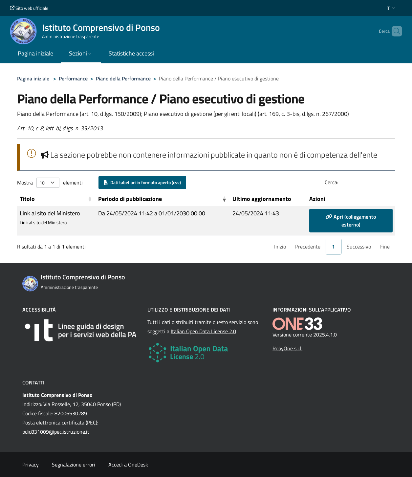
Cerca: (331, 182)
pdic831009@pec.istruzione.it (55, 432)
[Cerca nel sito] (394, 31)
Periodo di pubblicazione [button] (130, 198)
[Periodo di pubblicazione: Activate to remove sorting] (163, 199)
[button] (391, 8)
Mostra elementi (50, 183)
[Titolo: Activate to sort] (56, 199)
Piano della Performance (123, 78)
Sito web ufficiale (29, 8)
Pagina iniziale (33, 78)
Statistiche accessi (131, 53)
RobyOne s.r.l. (287, 348)
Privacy (30, 464)
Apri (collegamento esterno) (351, 220)
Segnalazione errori (73, 464)
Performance (73, 78)
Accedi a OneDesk (128, 464)
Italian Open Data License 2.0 (203, 331)
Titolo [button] (27, 198)
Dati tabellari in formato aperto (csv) (142, 182)
